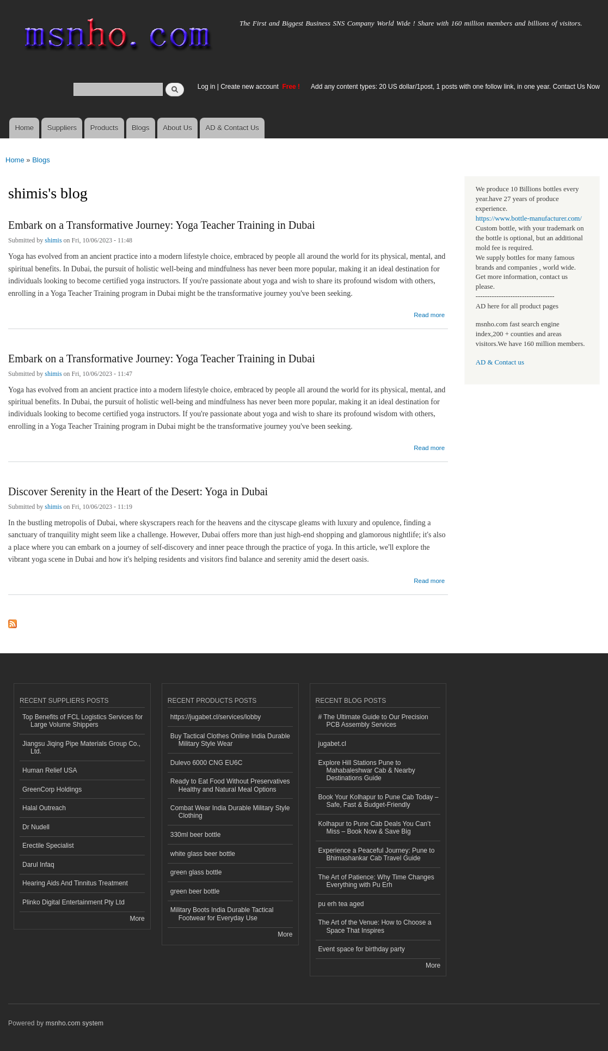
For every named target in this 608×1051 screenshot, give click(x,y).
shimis (53, 240)
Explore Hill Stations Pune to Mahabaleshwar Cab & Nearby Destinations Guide (366, 770)
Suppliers (62, 128)
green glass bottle (196, 872)
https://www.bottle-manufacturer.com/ (529, 218)
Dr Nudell (36, 827)
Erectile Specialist (48, 845)
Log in (207, 86)
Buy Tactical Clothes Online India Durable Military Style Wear (230, 740)
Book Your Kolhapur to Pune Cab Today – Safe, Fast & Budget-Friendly (378, 801)
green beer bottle (195, 891)
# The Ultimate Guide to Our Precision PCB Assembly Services (373, 720)
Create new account (250, 86)
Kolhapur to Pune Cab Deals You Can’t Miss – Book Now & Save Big (374, 827)
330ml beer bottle (195, 835)
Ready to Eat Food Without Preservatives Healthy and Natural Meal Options (230, 785)
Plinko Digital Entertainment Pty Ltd (73, 902)
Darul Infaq (38, 864)
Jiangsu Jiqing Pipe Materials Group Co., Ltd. (81, 747)
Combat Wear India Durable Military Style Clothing (230, 811)
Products (104, 128)
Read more (429, 313)
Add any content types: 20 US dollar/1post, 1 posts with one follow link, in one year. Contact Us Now (455, 86)
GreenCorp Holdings (52, 789)
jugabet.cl (332, 744)
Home (24, 128)
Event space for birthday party (361, 949)
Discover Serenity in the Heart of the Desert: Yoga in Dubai (138, 491)
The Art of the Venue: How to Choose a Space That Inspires (375, 926)
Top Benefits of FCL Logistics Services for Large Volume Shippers (82, 720)
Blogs (141, 128)
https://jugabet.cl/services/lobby (215, 717)
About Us (177, 128)
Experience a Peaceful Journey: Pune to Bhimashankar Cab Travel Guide (376, 854)
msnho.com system (74, 1023)
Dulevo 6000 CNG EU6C (206, 763)
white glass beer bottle (202, 854)
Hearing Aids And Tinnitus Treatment (75, 883)
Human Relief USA (49, 770)
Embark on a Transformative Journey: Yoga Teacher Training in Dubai (161, 225)
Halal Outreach (44, 808)
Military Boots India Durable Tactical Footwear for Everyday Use (222, 913)
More (137, 918)
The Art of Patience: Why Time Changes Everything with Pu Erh (376, 881)
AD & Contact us (500, 362)
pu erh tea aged (341, 904)
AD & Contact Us (232, 128)
